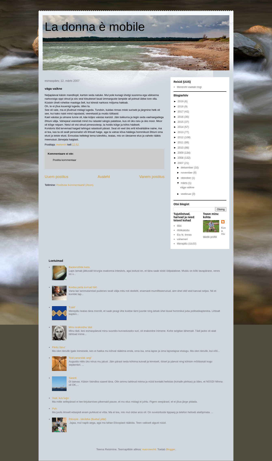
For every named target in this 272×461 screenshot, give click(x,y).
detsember (187, 167)
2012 (181, 137)
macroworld (149, 449)
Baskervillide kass (79, 267)
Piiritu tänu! (58, 347)
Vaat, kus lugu (60, 398)
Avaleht (104, 177)
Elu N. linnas (184, 234)
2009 (181, 152)
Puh (54, 408)
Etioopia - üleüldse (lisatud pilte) (87, 419)
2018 (181, 106)
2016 (181, 116)
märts (184, 182)
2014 (181, 126)
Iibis (179, 225)
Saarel (72, 377)
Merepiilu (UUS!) (186, 243)
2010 (181, 147)
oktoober (186, 177)
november (187, 172)
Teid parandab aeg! (80, 357)
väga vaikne (187, 187)
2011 (181, 142)
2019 (181, 101)
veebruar (186, 193)
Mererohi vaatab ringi (189, 86)
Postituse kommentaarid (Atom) (74, 184)
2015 (181, 121)
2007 (181, 163)
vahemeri (182, 239)
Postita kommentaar (64, 160)
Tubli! (72, 307)
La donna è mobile (95, 26)
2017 (181, 111)
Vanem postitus (151, 177)
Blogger (170, 449)
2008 (181, 157)
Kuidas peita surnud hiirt (83, 287)
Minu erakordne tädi (80, 327)
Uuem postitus (56, 177)
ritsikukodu (183, 230)
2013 (181, 132)
